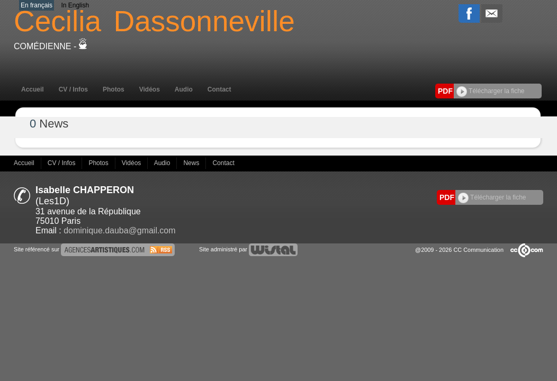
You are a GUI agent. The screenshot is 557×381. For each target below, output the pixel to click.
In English (75, 5)
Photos (113, 89)
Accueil (32, 89)
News (192, 163)
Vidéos (149, 89)
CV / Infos (73, 89)
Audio (184, 89)
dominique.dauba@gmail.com (119, 230)
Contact (219, 89)
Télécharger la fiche (490, 91)
